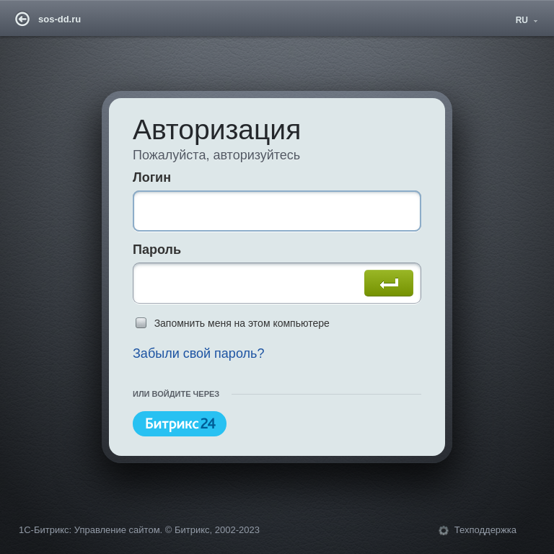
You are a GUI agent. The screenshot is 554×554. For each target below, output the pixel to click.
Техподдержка (485, 529)
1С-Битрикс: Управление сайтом (89, 529)
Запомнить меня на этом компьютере (242, 323)
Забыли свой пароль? (199, 353)
